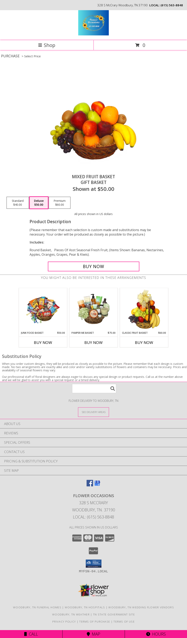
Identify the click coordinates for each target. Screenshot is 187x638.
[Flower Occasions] (93, 34)
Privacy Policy (64, 621)
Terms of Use (124, 621)
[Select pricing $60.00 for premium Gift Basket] (59, 203)
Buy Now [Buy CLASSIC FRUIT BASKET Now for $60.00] (144, 342)
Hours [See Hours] (156, 634)
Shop (46, 45)
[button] (93, 564)
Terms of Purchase (94, 621)
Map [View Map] (93, 634)
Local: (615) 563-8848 (93, 517)
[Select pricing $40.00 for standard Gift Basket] (18, 203)
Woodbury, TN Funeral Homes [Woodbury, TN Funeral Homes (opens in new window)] (37, 607)
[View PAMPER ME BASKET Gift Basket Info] (94, 309)
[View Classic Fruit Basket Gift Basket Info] (144, 309)
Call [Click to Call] (31, 634)
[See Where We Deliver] (93, 412)
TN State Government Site (114, 614)
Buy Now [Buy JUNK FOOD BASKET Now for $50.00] (43, 342)
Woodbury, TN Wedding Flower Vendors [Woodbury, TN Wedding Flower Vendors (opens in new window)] (141, 607)
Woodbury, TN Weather (71, 614)
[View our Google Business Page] (97, 485)
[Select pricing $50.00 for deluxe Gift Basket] (39, 203)
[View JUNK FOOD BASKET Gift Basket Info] (43, 309)
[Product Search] (94, 388)
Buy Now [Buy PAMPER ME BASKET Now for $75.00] (93, 342)
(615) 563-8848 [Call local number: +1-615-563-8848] (172, 5)
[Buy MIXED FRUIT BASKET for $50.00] (93, 266)
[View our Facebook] (90, 485)
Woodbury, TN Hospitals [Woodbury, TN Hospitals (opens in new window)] (85, 607)
